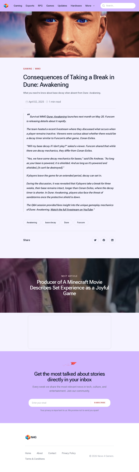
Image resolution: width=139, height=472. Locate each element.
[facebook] (103, 240)
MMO (38, 69)
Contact (52, 453)
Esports (30, 5)
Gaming (18, 5)
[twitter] (95, 240)
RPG (40, 5)
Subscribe (99, 403)
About (40, 453)
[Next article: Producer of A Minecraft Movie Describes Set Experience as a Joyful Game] (69, 285)
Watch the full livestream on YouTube (71, 209)
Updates (62, 5)
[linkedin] (112, 240)
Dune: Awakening (57, 116)
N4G (33, 437)
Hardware (76, 5)
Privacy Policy (69, 453)
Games (50, 5)
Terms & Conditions (35, 459)
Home (28, 453)
